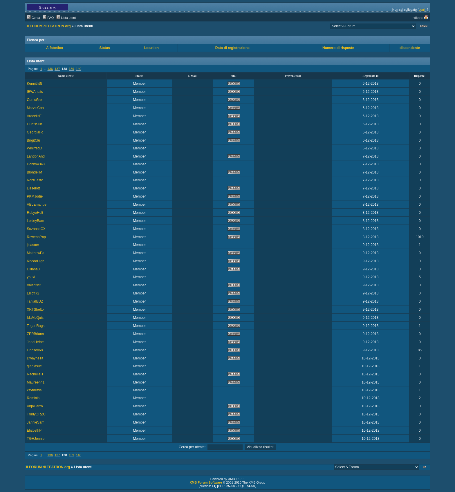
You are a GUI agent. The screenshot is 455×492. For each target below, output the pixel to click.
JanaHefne (35, 342)
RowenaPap (36, 237)
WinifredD (34, 148)
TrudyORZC (36, 414)
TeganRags (36, 326)
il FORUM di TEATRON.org (49, 26)
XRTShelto (35, 310)
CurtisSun (34, 124)
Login (422, 9)
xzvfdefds (34, 390)
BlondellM (34, 172)
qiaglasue (34, 366)
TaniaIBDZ (35, 301)
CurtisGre (34, 100)
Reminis (33, 398)
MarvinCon (35, 108)
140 (78, 68)
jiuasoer (33, 245)
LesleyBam (35, 221)
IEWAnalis (35, 92)
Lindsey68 (35, 350)
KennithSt (34, 84)
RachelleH (35, 374)
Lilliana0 (33, 269)
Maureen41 (36, 382)
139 (71, 68)
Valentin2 (34, 285)
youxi (31, 277)
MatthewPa (35, 253)
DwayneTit (35, 358)
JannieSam (35, 422)
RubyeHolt (35, 213)
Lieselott (33, 188)
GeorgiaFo (35, 132)
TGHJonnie (36, 439)
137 (57, 68)
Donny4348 (36, 164)
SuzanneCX (36, 229)
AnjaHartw (35, 406)
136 (50, 68)
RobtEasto (35, 180)
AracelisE (34, 116)
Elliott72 (33, 293)
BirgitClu (33, 140)
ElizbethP (34, 430)
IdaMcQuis (35, 318)
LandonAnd (36, 156)
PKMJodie (35, 196)
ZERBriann (35, 334)
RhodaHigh (35, 261)
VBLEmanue (36, 204)
